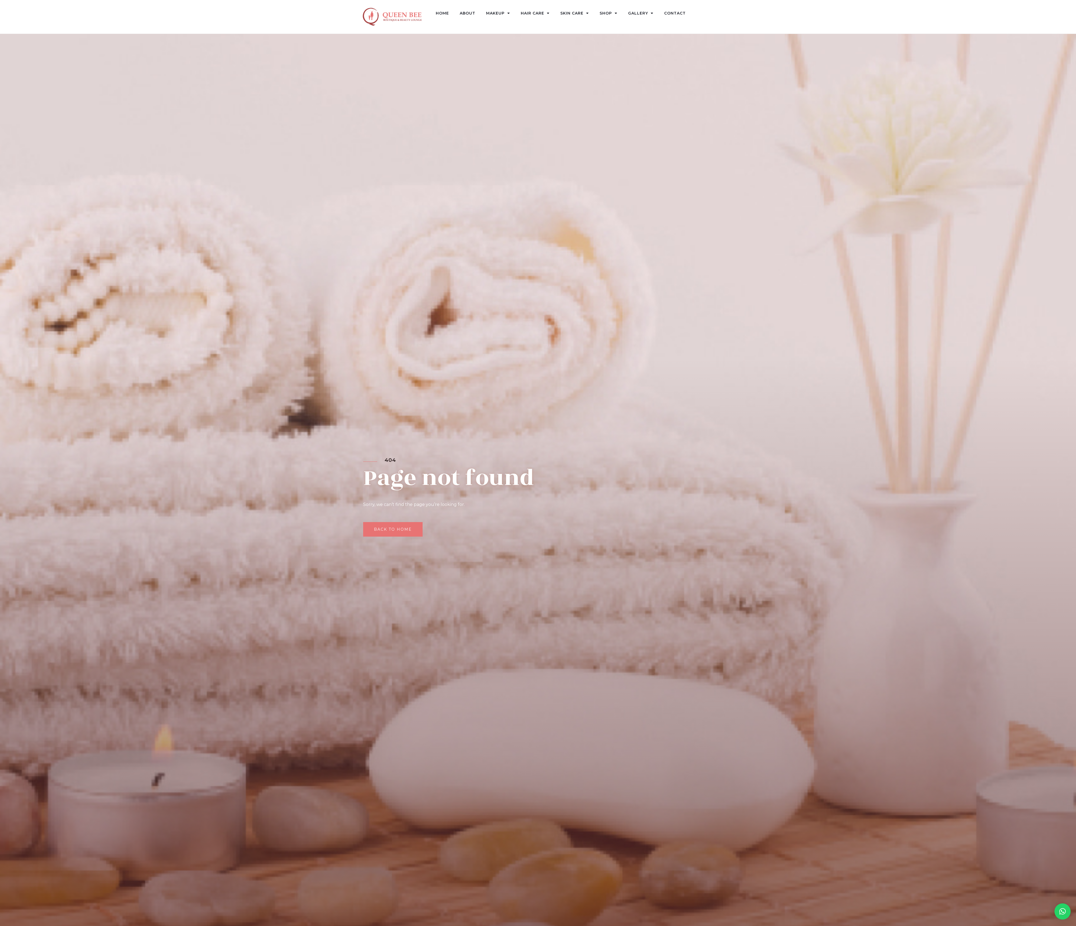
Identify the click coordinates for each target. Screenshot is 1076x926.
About (467, 13)
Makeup (498, 13)
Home (442, 13)
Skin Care (574, 13)
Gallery (640, 13)
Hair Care (535, 13)
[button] (1062, 911)
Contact (675, 13)
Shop (608, 13)
